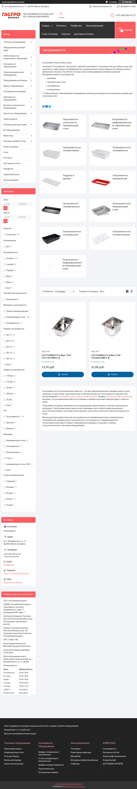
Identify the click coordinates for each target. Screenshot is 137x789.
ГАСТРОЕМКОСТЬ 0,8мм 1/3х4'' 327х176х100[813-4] (56, 356)
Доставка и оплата (12, 163)
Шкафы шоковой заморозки (51, 765)
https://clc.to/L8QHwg (12, 583)
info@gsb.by (8, 565)
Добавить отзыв (128, 6)
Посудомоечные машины (14, 91)
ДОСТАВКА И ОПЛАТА (113, 764)
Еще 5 (8, 364)
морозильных (112, 396)
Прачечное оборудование (15, 113)
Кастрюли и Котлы (111, 752)
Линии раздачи (10, 119)
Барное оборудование (13, 86)
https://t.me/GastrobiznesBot (16, 574)
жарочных (82, 396)
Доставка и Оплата (84, 34)
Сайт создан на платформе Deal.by (68, 784)
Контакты (61, 25)
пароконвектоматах (67, 396)
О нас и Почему (49, 34)
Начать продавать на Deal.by (13, 2)
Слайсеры (75, 764)
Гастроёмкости (109, 749)
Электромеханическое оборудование (13, 73)
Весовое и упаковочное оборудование (14, 106)
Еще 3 (8, 288)
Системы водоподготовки (15, 125)
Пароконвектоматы (13, 749)
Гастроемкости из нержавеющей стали (122, 206)
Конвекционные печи (14, 752)
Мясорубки (76, 756)
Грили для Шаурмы (12, 760)
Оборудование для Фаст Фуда (14, 48)
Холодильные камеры (48, 772)
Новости (66, 34)
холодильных (126, 396)
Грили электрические (13, 764)
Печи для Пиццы (11, 756)
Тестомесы (76, 749)
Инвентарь (8, 136)
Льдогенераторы (46, 769)
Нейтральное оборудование (10, 98)
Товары (45, 25)
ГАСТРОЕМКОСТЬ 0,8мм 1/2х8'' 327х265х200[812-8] (106, 356)
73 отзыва (113, 2)
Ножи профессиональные (114, 756)
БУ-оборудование (11, 130)
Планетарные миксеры (81, 752)
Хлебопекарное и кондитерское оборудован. (15, 57)
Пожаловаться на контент (74, 786)
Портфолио (76, 25)
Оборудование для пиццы (15, 80)
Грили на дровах (10, 147)
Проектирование (94, 25)
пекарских (93, 396)
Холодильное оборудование (10, 65)
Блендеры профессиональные (84, 760)
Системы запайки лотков (14, 141)
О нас (5, 152)
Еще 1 (8, 470)
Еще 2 (8, 405)
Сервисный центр (11, 174)
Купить (65, 374)
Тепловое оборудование (14, 42)
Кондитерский (109, 760)
